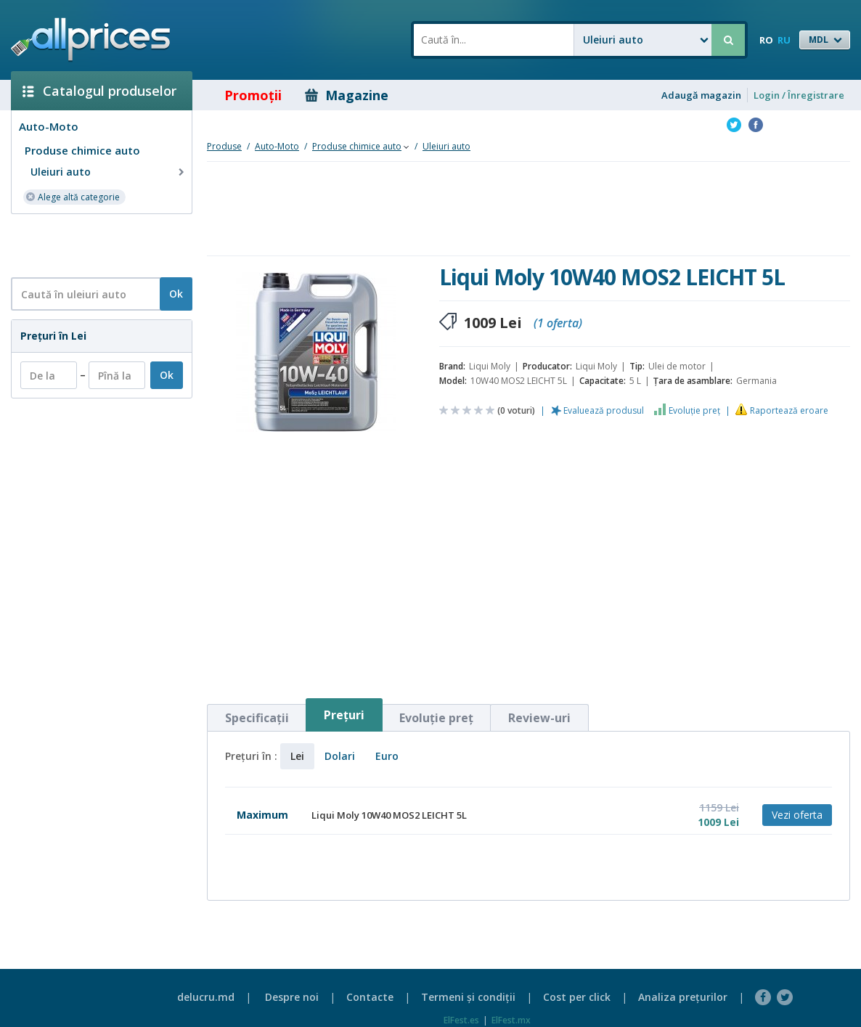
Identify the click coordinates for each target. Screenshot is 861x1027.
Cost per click (577, 997)
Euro (387, 756)
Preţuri (344, 715)
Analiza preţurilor (682, 997)
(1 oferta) (558, 323)
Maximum (262, 815)
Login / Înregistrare (799, 95)
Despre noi (292, 997)
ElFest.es (461, 1020)
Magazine (346, 95)
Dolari (340, 756)
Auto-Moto (48, 126)
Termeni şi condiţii (468, 997)
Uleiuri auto (108, 172)
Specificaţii (257, 718)
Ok (176, 293)
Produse (224, 146)
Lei (297, 756)
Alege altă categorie (72, 196)
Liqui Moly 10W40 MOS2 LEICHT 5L (389, 815)
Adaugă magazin (701, 95)
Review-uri (539, 718)
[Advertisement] (96, 244)
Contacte (369, 997)
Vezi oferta (797, 815)
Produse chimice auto (82, 150)
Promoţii (243, 95)
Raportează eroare (789, 410)
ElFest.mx (511, 1020)
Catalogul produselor (99, 90)
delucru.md (205, 997)
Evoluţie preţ (694, 410)
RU (784, 39)
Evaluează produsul (603, 410)
